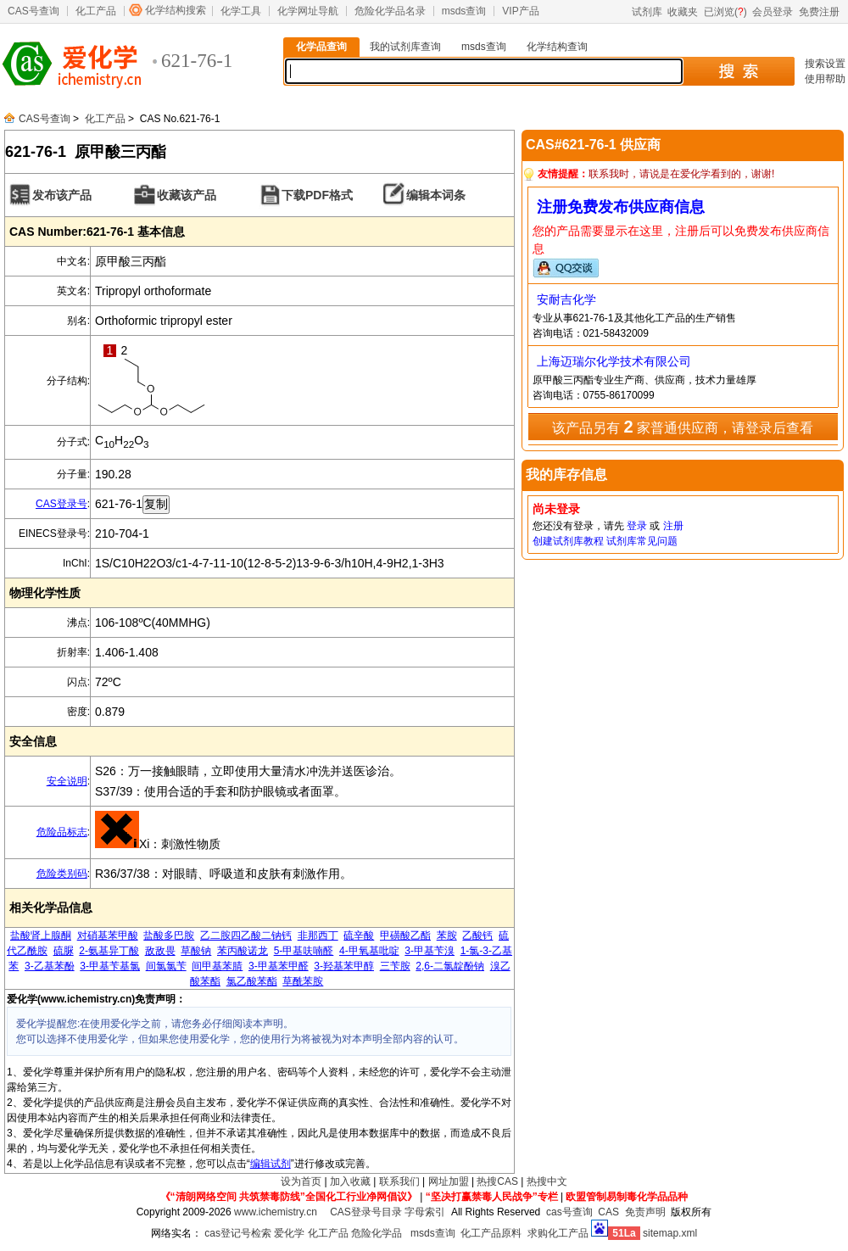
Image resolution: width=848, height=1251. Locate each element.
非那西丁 (318, 935)
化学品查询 (321, 47)
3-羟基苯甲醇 (344, 966)
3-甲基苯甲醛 (278, 966)
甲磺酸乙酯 (405, 935)
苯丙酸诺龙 (242, 951)
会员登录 (772, 12)
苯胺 (447, 935)
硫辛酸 (358, 935)
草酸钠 (196, 951)
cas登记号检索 (237, 1233)
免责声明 (645, 1212)
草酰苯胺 (302, 981)
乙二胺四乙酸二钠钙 (246, 935)
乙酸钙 (477, 935)
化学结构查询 (557, 47)
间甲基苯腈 (217, 966)
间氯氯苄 (166, 966)
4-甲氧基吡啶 (369, 951)
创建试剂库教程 (568, 541)
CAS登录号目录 (366, 1212)
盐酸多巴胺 (168, 935)
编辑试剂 (270, 1164)
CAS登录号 (61, 504)
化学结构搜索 (175, 10)
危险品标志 (61, 832)
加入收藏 (350, 1181)
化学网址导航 (307, 11)
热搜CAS (497, 1181)
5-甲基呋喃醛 (304, 951)
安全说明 (67, 781)
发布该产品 (62, 195)
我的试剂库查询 (405, 47)
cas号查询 (569, 1212)
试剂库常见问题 (642, 541)
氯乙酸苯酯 (251, 981)
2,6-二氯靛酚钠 (450, 966)
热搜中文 (547, 1181)
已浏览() (725, 12)
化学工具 (240, 11)
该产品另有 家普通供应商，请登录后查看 (682, 426)
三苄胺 (395, 966)
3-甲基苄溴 (429, 951)
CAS (608, 1212)
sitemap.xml (670, 1233)
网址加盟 (448, 1181)
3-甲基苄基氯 (110, 966)
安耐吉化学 (566, 299)
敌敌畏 (160, 951)
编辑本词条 (436, 195)
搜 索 (738, 71)
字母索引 (424, 1212)
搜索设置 (825, 64)
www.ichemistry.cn (275, 1212)
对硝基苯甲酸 (107, 935)
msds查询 (464, 11)
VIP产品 (520, 11)
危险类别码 (61, 874)
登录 (637, 526)
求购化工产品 (558, 1233)
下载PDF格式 (317, 195)
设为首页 (301, 1181)
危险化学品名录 (390, 11)
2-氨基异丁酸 (109, 951)
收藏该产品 (186, 195)
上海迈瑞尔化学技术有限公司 (614, 361)
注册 (673, 526)
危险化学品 (376, 1233)
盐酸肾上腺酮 (40, 935)
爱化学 (289, 1233)
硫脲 (63, 951)
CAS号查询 (33, 11)
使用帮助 (825, 79)
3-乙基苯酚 (50, 966)
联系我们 (399, 1181)
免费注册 (819, 12)
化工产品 (95, 11)
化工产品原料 (491, 1233)
